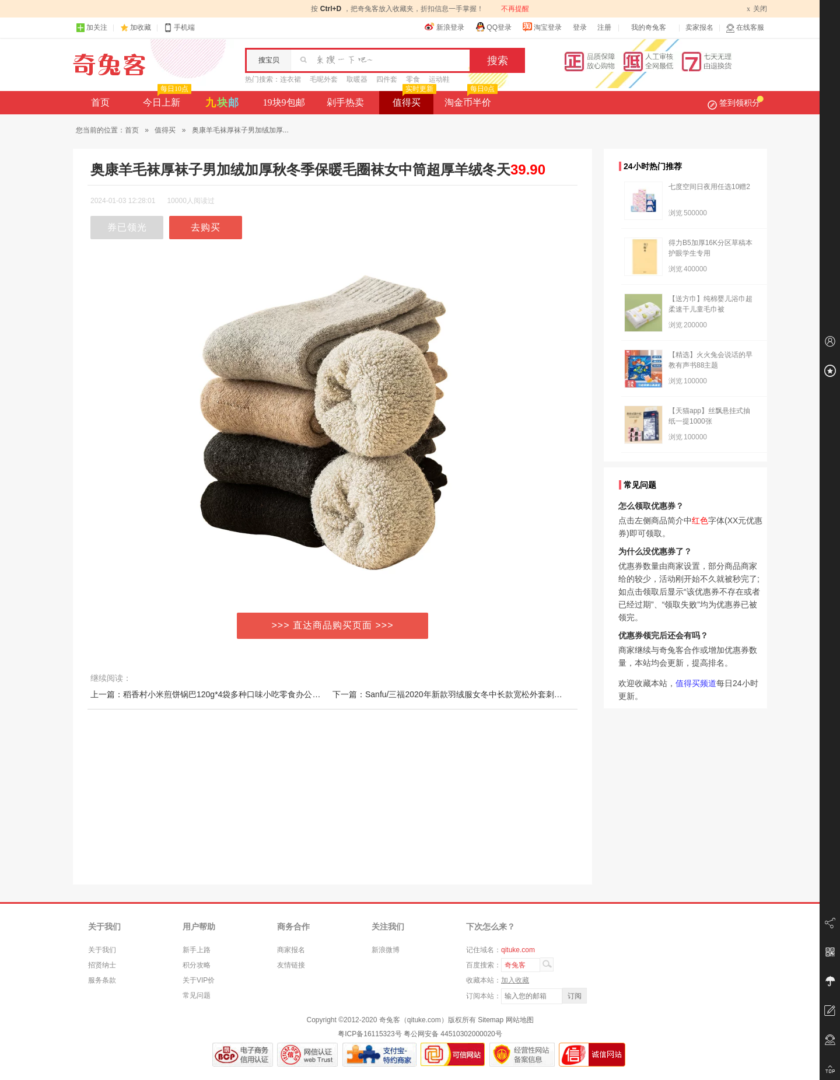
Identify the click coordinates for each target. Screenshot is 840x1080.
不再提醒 (515, 9)
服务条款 (102, 980)
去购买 (205, 227)
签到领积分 (736, 103)
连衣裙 (290, 79)
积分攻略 (197, 965)
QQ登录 (493, 27)
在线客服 (745, 28)
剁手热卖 (345, 102)
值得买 (413, 99)
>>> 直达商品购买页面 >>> (333, 625)
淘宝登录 (542, 27)
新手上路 (197, 950)
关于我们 (102, 950)
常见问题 (197, 995)
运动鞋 (439, 79)
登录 (580, 27)
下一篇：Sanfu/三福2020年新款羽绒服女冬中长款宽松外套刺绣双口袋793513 (473, 694)
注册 (604, 27)
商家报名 (291, 950)
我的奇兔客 (648, 27)
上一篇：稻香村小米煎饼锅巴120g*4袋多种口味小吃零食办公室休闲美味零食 (229, 694)
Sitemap (490, 1020)
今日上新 (166, 99)
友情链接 (291, 965)
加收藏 (140, 27)
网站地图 (520, 1020)
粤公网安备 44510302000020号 (453, 1034)
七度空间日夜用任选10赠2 (709, 187)
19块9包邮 (284, 102)
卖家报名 (699, 27)
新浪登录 (444, 27)
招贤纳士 (102, 965)
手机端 (179, 28)
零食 (413, 79)
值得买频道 (696, 683)
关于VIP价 (199, 980)
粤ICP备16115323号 (369, 1034)
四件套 (386, 79)
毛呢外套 (324, 79)
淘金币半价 (469, 99)
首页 (100, 102)
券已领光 (127, 227)
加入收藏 (515, 980)
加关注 (91, 28)
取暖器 (357, 79)
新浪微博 (386, 950)
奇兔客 (109, 64)
